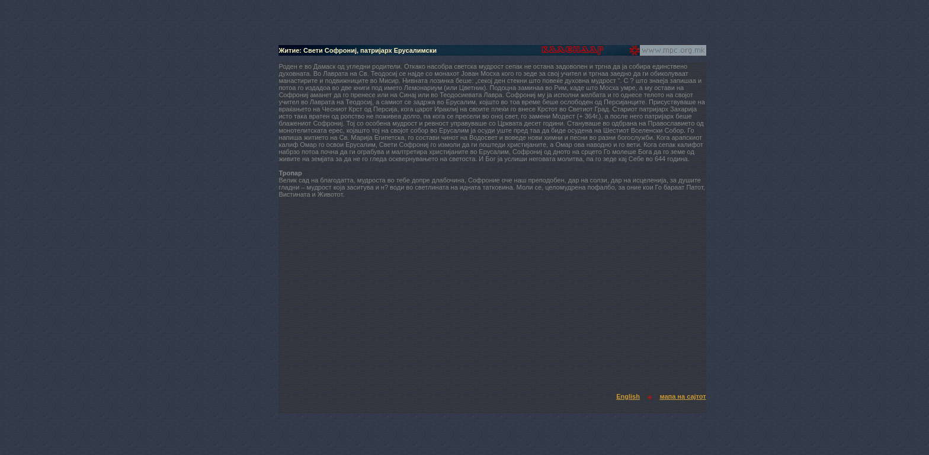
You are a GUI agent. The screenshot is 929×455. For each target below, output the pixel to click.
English (628, 396)
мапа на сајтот (682, 396)
